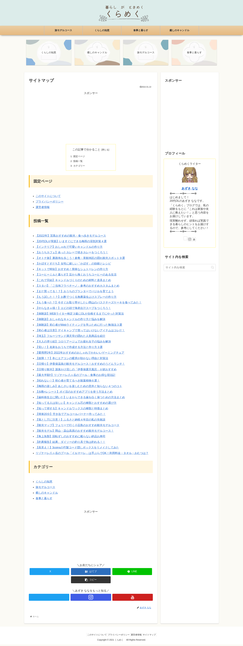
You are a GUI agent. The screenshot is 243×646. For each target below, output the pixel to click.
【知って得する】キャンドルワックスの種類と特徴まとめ (72, 410)
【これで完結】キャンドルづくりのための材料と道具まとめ (73, 281)
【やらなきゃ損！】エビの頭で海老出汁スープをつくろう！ (73, 309)
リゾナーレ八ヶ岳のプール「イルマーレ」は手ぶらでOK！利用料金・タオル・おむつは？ (92, 454)
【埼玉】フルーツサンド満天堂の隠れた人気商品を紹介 (70, 337)
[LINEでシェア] (132, 573)
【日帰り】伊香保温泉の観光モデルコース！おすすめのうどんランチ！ (80, 365)
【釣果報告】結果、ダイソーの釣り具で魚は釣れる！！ (70, 443)
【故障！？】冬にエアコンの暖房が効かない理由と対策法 (72, 359)
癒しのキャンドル (47, 494)
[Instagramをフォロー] (91, 598)
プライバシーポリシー (50, 203)
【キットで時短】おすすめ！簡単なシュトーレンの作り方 (72, 270)
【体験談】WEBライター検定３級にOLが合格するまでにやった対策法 (80, 315)
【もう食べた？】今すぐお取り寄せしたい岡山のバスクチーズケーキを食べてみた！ (89, 304)
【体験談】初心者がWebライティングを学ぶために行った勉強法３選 (79, 326)
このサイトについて (48, 197)
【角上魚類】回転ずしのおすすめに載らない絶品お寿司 (70, 437)
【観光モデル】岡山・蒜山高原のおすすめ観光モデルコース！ (75, 432)
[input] (190, 268)
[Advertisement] (91, 118)
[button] (91, 581)
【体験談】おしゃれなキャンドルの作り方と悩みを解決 (70, 320)
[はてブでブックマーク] (91, 573)
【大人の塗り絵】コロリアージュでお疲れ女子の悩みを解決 (73, 343)
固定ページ (79, 157)
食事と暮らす (44, 499)
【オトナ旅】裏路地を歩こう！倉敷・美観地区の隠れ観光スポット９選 (80, 259)
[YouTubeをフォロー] (132, 598)
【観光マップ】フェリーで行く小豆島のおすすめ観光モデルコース (77, 426)
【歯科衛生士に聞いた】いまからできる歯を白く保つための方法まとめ (80, 398)
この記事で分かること (86, 150)
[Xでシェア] (49, 573)
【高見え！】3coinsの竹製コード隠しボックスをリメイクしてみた (77, 449)
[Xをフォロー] (49, 598)
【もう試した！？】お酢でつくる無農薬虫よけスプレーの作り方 (76, 298)
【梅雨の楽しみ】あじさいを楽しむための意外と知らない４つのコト (79, 387)
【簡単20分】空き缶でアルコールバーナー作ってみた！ (71, 415)
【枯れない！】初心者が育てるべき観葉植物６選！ (68, 382)
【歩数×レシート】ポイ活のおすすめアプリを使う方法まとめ (74, 393)
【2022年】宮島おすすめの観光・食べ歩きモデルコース (71, 237)
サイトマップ (152, 636)
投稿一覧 (78, 162)
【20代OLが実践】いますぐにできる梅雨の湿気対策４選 (71, 242)
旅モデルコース (45, 488)
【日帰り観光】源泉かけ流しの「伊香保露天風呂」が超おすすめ (76, 371)
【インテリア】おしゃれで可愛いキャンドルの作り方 (69, 248)
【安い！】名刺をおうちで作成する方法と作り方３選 (69, 348)
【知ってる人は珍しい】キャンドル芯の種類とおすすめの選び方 (76, 404)
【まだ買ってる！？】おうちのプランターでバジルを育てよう (75, 292)
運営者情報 (43, 208)
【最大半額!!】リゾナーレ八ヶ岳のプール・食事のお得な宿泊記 (75, 376)
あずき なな (189, 189)
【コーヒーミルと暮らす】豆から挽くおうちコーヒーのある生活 (76, 276)
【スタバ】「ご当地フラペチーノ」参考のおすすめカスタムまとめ (77, 287)
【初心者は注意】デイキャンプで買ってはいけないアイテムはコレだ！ (80, 331)
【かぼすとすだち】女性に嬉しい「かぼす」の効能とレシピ (73, 265)
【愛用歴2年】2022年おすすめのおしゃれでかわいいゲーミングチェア (80, 354)
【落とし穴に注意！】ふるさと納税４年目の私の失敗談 (70, 421)
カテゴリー (79, 167)
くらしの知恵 (44, 483)
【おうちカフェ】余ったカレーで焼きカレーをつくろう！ (72, 253)
